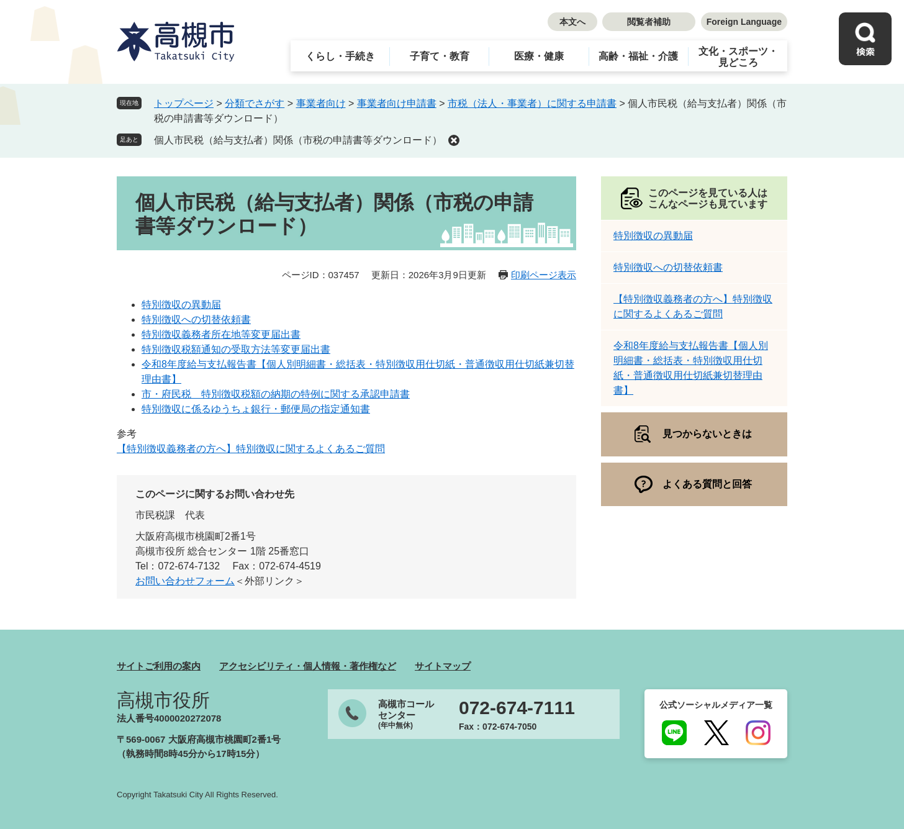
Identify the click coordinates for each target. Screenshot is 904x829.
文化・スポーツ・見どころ (738, 57)
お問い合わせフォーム (185, 581)
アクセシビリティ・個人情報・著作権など (307, 666)
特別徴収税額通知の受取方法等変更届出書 (236, 349)
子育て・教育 (439, 56)
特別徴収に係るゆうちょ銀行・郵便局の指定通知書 (256, 409)
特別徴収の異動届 (181, 304)
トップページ (184, 103)
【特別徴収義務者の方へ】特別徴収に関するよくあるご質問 (251, 448)
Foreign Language (744, 22)
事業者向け (321, 103)
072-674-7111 (517, 708)
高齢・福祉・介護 (638, 56)
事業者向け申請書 (396, 103)
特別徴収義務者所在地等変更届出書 (221, 334)
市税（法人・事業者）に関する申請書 (532, 103)
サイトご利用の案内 (159, 666)
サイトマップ (443, 666)
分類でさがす (254, 103)
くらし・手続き (340, 56)
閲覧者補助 (649, 22)
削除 (453, 140)
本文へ (572, 22)
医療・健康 (539, 56)
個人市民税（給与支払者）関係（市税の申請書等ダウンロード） (298, 140)
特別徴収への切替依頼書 (196, 319)
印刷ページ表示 (543, 275)
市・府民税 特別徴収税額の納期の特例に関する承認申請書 (276, 394)
